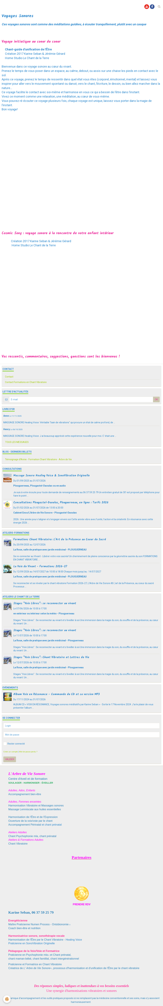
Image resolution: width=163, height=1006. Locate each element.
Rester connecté (14, 743)
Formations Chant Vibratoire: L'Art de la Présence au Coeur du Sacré (59, 539)
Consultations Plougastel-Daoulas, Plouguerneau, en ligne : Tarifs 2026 (60, 502)
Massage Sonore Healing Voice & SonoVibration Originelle (51, 475)
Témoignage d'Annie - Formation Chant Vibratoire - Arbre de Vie (38, 459)
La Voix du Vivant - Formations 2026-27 (40, 566)
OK (156, 399)
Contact (9, 376)
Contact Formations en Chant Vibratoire (26, 382)
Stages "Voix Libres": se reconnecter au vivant (44, 603)
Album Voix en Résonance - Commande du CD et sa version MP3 (56, 694)
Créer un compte (10, 752)
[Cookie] (7, 999)
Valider (9, 759)
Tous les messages (17, 442)
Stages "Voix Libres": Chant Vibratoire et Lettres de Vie (51, 657)
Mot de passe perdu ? (28, 752)
